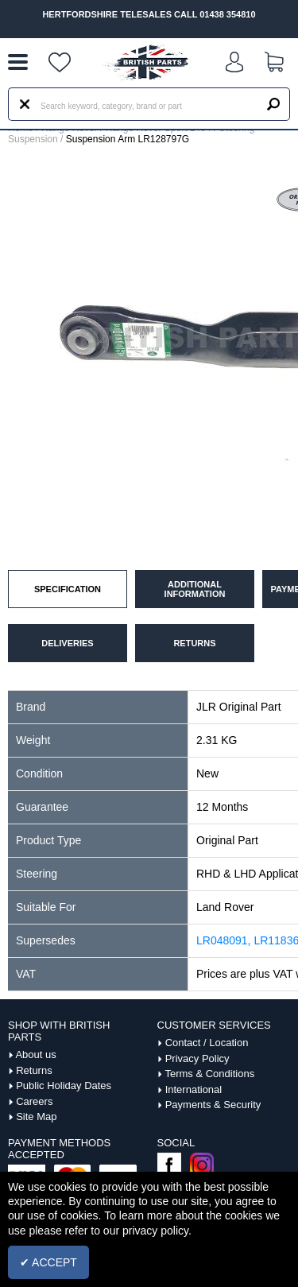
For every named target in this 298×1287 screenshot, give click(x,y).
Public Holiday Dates (63, 1085)
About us (35, 1054)
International (194, 1089)
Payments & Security (213, 1105)
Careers (34, 1101)
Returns (34, 1070)
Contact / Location (207, 1043)
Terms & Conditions (209, 1074)
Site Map (36, 1116)
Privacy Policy (197, 1058)
